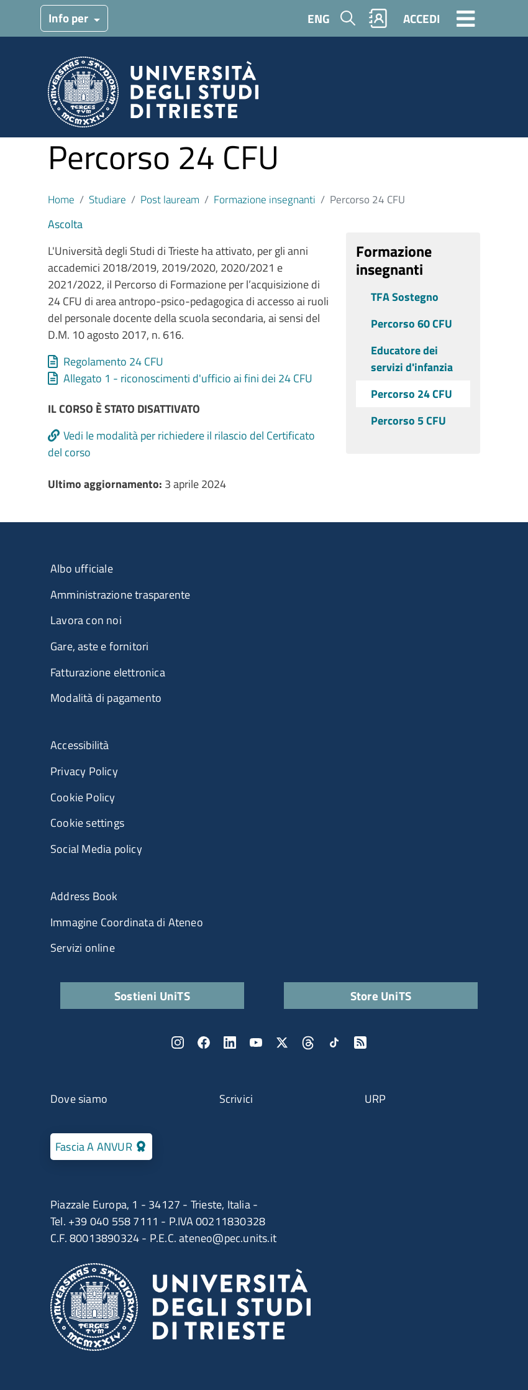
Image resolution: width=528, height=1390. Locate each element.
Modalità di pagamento (106, 697)
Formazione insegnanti (265, 199)
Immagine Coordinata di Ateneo (126, 922)
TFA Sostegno (405, 296)
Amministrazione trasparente (120, 594)
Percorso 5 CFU (408, 420)
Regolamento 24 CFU (113, 361)
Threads (308, 1042)
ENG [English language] (318, 18)
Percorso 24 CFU (411, 393)
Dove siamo (78, 1098)
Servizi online (82, 947)
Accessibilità (79, 745)
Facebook (204, 1042)
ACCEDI (421, 18)
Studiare (107, 199)
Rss (360, 1042)
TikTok (334, 1042)
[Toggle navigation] (466, 18)
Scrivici (236, 1098)
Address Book (83, 896)
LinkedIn (230, 1042)
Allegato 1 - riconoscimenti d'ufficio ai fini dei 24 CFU (187, 378)
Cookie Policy (83, 797)
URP (375, 1098)
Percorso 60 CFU (411, 323)
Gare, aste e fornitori (99, 646)
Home (61, 199)
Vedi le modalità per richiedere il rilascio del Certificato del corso (181, 444)
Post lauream (169, 199)
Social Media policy (96, 848)
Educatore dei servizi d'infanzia (412, 358)
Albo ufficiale (81, 568)
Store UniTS (380, 996)
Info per (69, 18)
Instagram (178, 1042)
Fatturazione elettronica (107, 672)
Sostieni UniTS (152, 996)
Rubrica (378, 18)
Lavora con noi (86, 620)
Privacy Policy (84, 771)
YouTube (256, 1042)
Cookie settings (87, 822)
